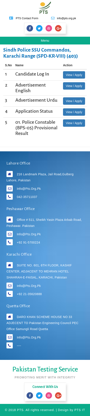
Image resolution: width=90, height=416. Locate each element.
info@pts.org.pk (29, 188)
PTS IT (79, 410)
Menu (48, 41)
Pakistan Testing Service (45, 369)
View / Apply (74, 75)
